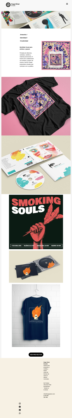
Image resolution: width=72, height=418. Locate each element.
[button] (67, 4)
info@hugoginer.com (49, 394)
